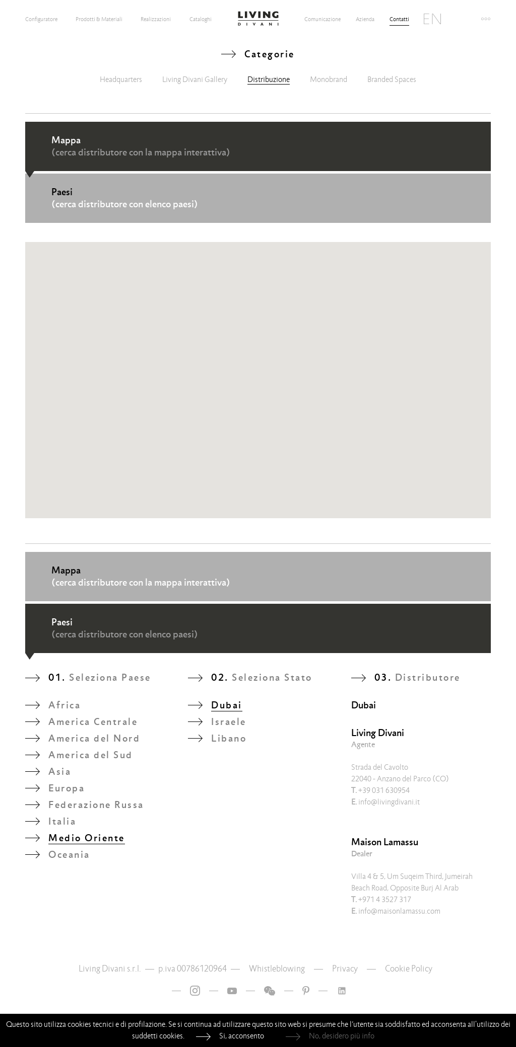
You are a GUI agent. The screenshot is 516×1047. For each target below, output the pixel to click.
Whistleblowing (277, 968)
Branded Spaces (391, 79)
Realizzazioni (156, 19)
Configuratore (41, 19)
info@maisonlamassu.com (395, 911)
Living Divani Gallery (194, 79)
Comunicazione (322, 19)
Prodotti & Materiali (99, 19)
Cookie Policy (408, 968)
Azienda (365, 19)
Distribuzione (268, 79)
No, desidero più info (341, 1035)
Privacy (345, 968)
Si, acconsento (241, 1035)
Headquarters (121, 79)
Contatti (399, 19)
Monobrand (328, 79)
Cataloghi (200, 19)
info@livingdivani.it (385, 802)
